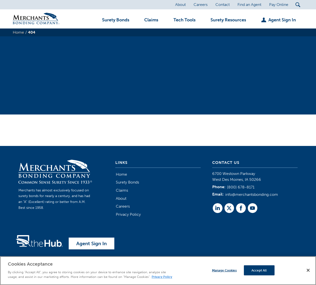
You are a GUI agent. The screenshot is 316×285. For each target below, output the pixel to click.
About (121, 198)
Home (121, 174)
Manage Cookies (224, 270)
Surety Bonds (127, 182)
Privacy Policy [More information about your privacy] (162, 277)
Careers (123, 206)
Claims (122, 190)
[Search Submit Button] (297, 4)
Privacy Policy (128, 214)
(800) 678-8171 (240, 187)
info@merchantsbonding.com (251, 194)
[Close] (308, 270)
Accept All (259, 270)
